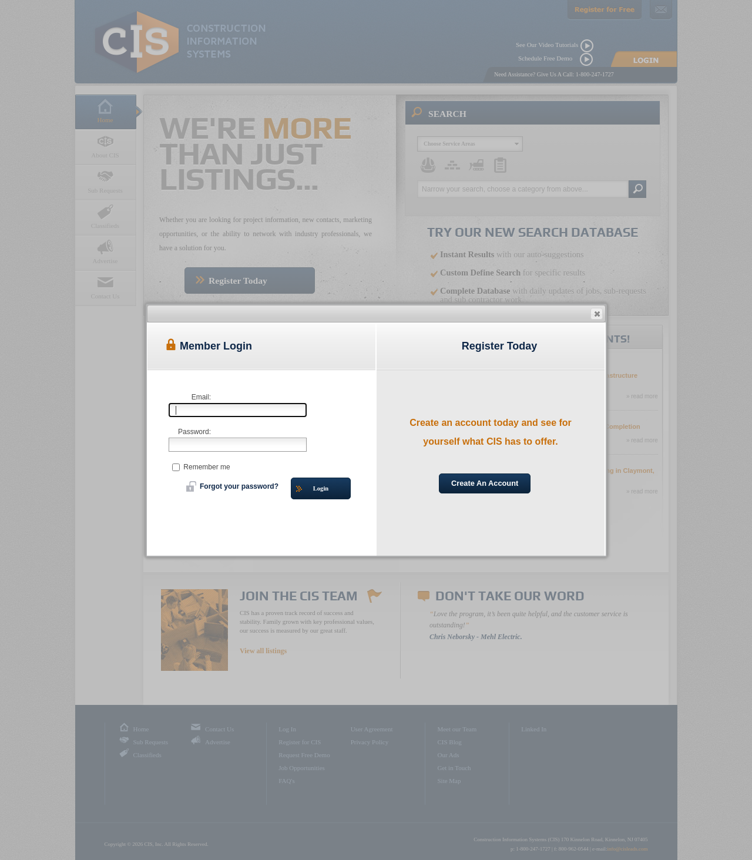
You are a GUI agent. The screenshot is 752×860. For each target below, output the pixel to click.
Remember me (201, 467)
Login (312, 489)
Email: (201, 397)
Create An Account (484, 483)
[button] (596, 314)
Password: (194, 432)
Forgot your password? (232, 486)
